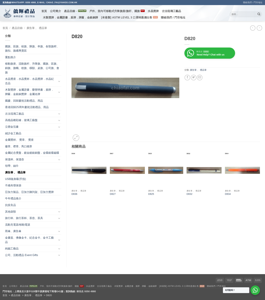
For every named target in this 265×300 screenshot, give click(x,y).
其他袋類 (10, 211)
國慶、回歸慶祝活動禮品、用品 (24, 100)
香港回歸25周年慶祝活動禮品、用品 (27, 107)
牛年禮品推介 (13, 198)
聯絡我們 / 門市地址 (252, 2)
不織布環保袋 (13, 185)
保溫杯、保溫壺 (14, 159)
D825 (151, 194)
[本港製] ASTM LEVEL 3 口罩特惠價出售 (126, 17)
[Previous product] (259, 28)
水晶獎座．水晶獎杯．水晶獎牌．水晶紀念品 (29, 81)
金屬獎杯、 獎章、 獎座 (19, 139)
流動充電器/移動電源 (17, 224)
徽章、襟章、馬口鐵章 (18, 146)
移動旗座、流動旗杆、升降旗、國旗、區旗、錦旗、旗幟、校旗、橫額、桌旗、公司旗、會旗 (32, 68)
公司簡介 (55, 11)
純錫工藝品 (12, 248)
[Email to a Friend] (199, 77)
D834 (228, 194)
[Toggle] (59, 81)
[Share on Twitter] (193, 77)
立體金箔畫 (12, 126)
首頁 (44, 11)
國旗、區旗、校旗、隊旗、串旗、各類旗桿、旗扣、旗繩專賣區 (32, 48)
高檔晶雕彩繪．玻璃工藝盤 (21, 120)
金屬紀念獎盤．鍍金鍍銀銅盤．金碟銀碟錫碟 (32, 152)
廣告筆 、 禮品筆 (37, 28)
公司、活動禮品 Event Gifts (21, 255)
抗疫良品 (10, 205)
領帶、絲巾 (12, 165)
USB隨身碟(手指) (15, 179)
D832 (189, 194)
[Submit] (259, 14)
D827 (113, 194)
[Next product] (252, 28)
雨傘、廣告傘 (13, 231)
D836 (74, 194)
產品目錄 (70, 11)
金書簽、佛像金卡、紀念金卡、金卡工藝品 (29, 240)
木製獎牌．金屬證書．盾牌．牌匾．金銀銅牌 (70, 17)
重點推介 (10, 57)
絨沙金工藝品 (13, 133)
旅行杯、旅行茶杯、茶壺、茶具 (24, 218)
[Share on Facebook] (187, 77)
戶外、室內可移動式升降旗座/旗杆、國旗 (114, 11)
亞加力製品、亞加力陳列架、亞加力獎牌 (29, 192)
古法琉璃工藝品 (171, 11)
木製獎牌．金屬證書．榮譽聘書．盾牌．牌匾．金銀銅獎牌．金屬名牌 (29, 92)
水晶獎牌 (153, 11)
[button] (76, 137)
